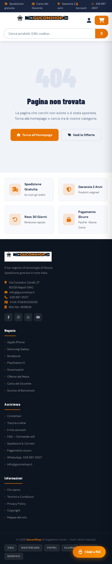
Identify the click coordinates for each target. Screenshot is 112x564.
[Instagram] (18, 317)
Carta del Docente (40, 6)
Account (81, 6)
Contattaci (14, 416)
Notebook (14, 356)
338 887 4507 (98, 6)
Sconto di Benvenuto (21, 390)
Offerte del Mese (18, 377)
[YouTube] (38, 317)
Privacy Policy (16, 504)
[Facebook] (8, 317)
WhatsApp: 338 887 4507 (24, 457)
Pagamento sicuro (19, 450)
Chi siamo (13, 490)
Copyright (13, 510)
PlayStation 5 (16, 363)
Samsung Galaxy (18, 349)
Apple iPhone (16, 342)
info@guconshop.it (19, 464)
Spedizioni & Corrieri (21, 443)
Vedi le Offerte (81, 135)
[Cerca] (101, 33)
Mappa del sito (17, 517)
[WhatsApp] (28, 317)
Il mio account (16, 430)
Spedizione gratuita (14, 6)
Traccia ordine (16, 423)
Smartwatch (15, 370)
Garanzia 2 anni (66, 6)
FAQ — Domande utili (21, 436)
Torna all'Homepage (34, 135)
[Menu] (8, 20)
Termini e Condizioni (20, 497)
